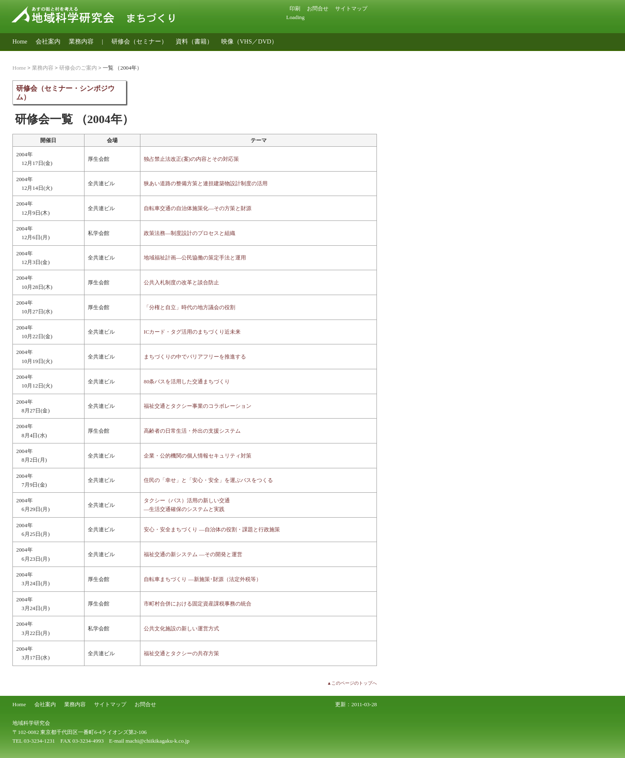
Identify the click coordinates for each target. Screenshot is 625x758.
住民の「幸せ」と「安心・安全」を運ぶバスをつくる (208, 480)
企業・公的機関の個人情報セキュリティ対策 (197, 456)
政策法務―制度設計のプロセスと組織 (189, 233)
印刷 (295, 8)
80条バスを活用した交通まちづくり (187, 381)
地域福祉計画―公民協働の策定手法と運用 (195, 257)
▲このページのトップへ (352, 683)
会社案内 (48, 41)
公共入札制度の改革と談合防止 (181, 282)
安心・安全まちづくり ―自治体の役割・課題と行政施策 (212, 529)
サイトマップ (351, 8)
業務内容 (81, 41)
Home (19, 41)
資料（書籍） (194, 41)
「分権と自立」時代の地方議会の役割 (189, 307)
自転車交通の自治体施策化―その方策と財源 (197, 208)
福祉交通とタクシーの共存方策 (181, 653)
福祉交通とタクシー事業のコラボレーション (197, 406)
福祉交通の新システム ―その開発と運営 (193, 554)
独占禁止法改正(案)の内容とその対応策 (191, 159)
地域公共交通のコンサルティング (59, 54)
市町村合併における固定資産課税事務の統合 (197, 604)
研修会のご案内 (78, 68)
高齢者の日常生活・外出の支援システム (192, 431)
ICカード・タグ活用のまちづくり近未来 (192, 332)
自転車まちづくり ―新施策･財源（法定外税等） (202, 579)
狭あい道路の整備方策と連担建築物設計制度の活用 (206, 183)
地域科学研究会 (31, 723)
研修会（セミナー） (139, 41)
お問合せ (317, 8)
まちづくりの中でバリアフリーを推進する (195, 357)
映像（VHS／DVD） (249, 41)
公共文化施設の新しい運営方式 (181, 628)
